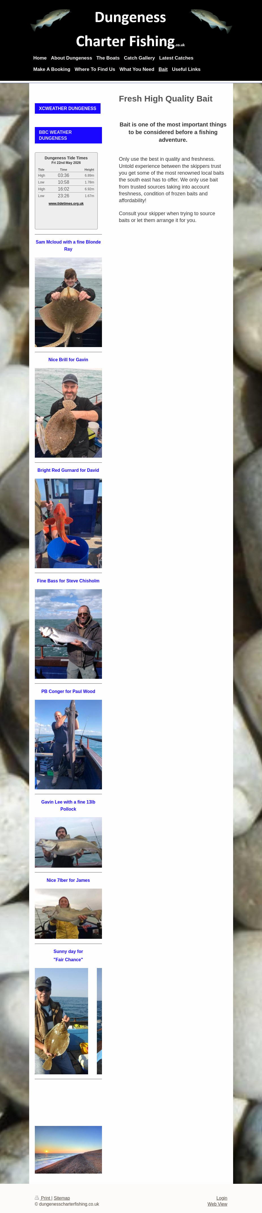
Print (43, 1198)
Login (221, 1198)
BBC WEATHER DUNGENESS (55, 135)
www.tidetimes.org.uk (66, 204)
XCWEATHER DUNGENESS (67, 108)
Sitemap (62, 1198)
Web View (217, 1204)
